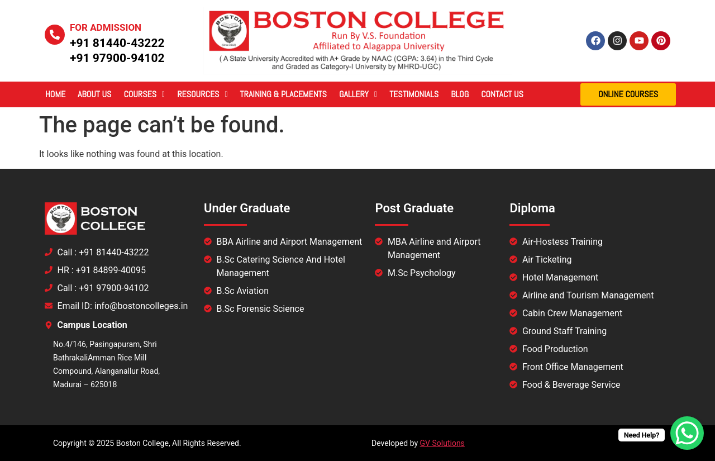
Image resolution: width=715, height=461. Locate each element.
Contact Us (502, 94)
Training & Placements (283, 94)
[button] (144, 94)
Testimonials (413, 94)
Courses (144, 94)
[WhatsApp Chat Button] (687, 433)
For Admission (105, 27)
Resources (202, 94)
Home (55, 94)
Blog (460, 94)
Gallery (358, 94)
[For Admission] (55, 35)
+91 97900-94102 (117, 58)
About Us (94, 94)
